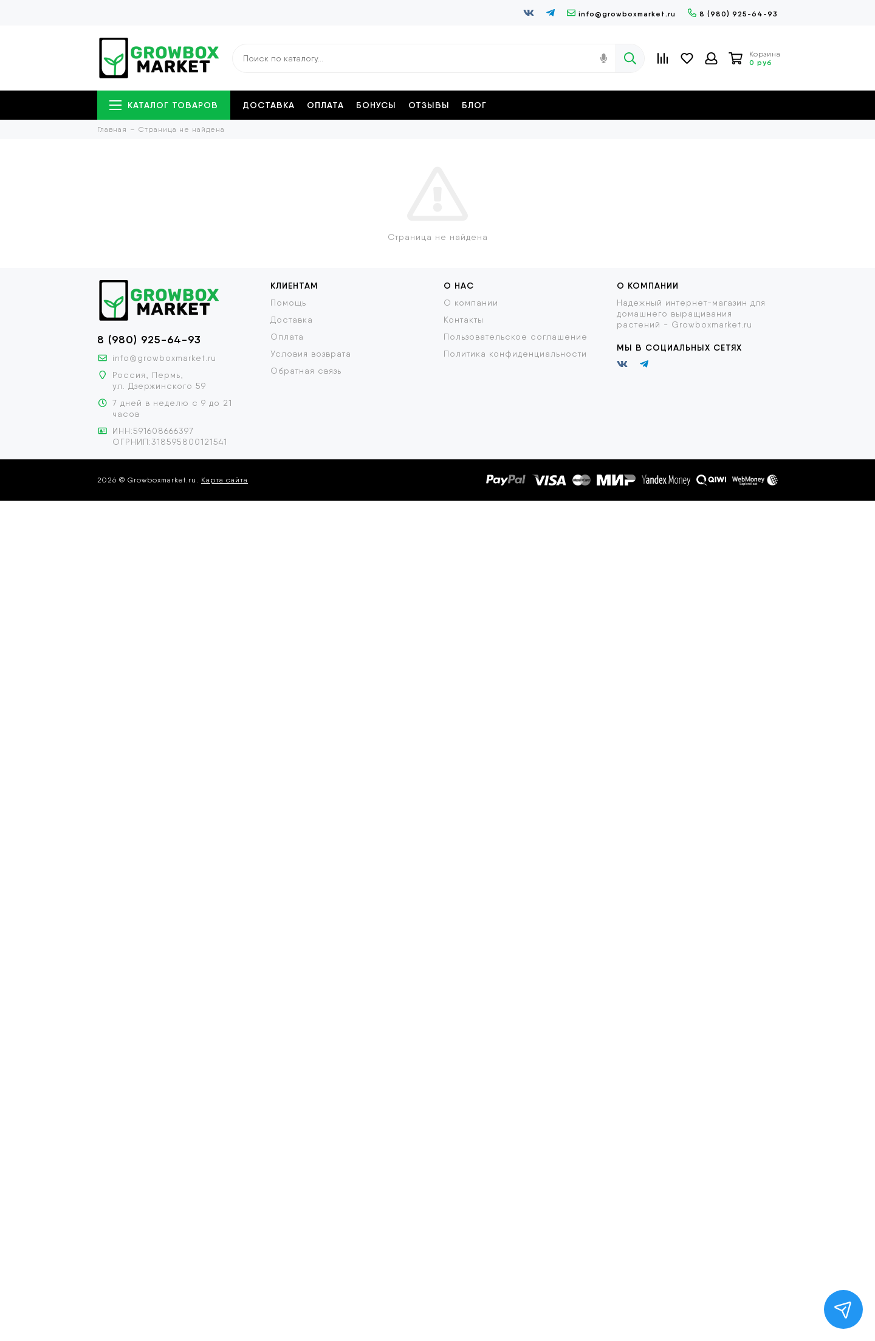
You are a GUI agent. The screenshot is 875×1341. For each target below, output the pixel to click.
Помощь (288, 302)
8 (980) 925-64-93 (733, 13)
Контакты (464, 319)
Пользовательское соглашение (516, 336)
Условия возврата (310, 353)
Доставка (268, 105)
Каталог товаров (163, 105)
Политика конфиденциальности (515, 353)
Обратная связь (305, 371)
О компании (471, 302)
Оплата (325, 105)
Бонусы (376, 105)
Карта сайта (224, 480)
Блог (474, 105)
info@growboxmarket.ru (621, 13)
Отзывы (429, 105)
